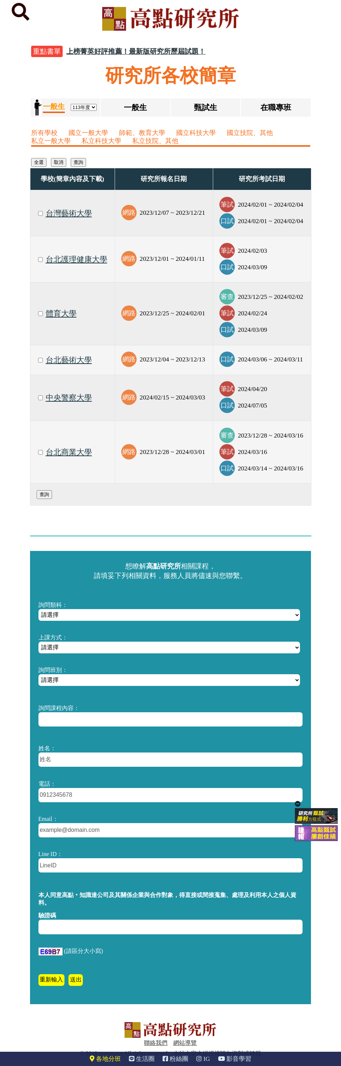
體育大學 (61, 313)
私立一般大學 (51, 140)
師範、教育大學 (142, 132)
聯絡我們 (155, 1043)
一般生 (135, 107)
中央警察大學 (69, 397)
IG (203, 1058)
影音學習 (234, 1058)
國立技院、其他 (250, 132)
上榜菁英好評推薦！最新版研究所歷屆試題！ (135, 51)
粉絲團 (175, 1058)
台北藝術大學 (69, 360)
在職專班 (275, 107)
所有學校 (44, 132)
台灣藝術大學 (69, 213)
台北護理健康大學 (76, 259)
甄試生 (205, 107)
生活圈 (142, 1058)
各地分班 (105, 1058)
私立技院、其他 (155, 140)
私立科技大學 (101, 140)
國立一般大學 (88, 132)
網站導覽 (185, 1043)
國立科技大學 (196, 132)
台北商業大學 (69, 452)
